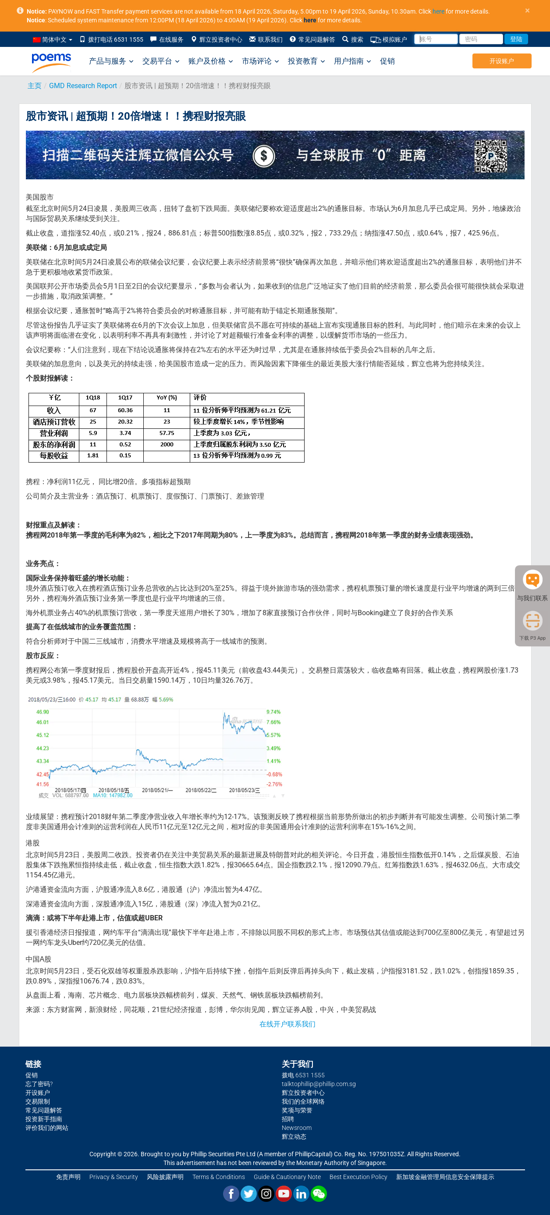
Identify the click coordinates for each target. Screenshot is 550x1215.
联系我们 (266, 39)
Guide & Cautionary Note (287, 1176)
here (438, 11)
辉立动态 (294, 1136)
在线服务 (167, 39)
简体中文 (52, 39)
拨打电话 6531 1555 (111, 39)
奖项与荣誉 (297, 1110)
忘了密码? (39, 1083)
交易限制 (37, 1101)
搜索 (352, 39)
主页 (35, 86)
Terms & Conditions (218, 1176)
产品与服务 (111, 61)
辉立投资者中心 (216, 39)
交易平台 (161, 61)
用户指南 (352, 61)
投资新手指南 (43, 1118)
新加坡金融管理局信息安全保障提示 (445, 1176)
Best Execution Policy (358, 1176)
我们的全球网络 (303, 1101)
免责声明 (68, 1176)
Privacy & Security (113, 1176)
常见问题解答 (312, 39)
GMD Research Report (83, 86)
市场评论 (260, 61)
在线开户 (273, 1024)
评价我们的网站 (46, 1127)
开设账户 (502, 60)
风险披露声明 (165, 1176)
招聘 (288, 1118)
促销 (387, 61)
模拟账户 (388, 39)
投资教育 (306, 61)
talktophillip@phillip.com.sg (319, 1083)
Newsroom (297, 1127)
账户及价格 (210, 61)
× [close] (527, 10)
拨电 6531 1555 (303, 1075)
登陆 (516, 39)
